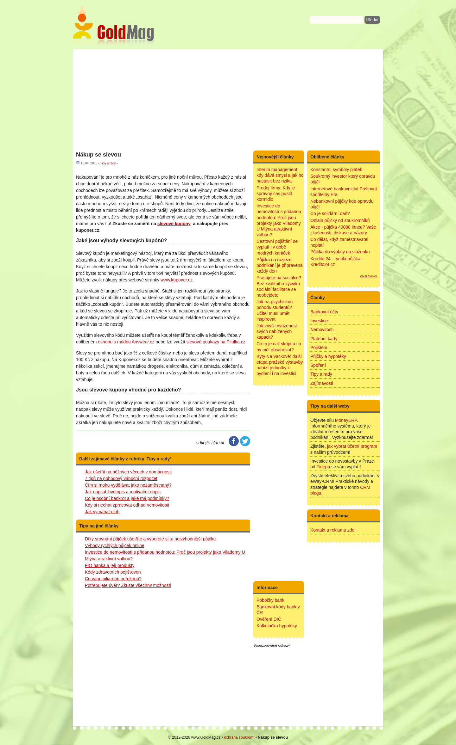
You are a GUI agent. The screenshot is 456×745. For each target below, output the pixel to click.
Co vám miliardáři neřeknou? (113, 578)
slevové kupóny (174, 223)
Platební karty (324, 338)
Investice (319, 320)
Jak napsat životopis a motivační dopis (123, 491)
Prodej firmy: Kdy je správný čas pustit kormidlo (275, 193)
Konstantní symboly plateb (336, 169)
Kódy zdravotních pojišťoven (113, 572)
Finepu (323, 466)
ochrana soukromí (239, 737)
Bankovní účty (324, 311)
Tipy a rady (108, 163)
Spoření (318, 365)
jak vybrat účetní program (352, 446)
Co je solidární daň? (330, 213)
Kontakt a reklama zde (332, 530)
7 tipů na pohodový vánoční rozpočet (121, 478)
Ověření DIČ (268, 619)
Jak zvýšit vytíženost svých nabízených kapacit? (276, 331)
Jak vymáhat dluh (102, 511)
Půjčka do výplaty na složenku (340, 251)
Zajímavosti (321, 383)
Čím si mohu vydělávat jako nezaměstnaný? (128, 485)
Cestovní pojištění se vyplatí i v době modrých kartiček (277, 247)
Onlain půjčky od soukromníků (340, 220)
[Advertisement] (228, 99)
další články (368, 276)
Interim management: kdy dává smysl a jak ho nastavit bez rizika (280, 175)
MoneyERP (346, 420)
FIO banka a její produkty (109, 565)
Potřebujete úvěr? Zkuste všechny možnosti (128, 585)
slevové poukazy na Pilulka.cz (216, 341)
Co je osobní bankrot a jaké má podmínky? (127, 498)
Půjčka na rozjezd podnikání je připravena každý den (279, 265)
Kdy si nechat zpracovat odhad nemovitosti (127, 505)
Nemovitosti (321, 329)
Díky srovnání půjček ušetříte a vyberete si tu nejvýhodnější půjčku (150, 538)
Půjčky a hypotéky (328, 356)
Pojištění (318, 347)
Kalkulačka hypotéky (276, 625)
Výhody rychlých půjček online (114, 545)
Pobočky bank (270, 600)
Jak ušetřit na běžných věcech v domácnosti (128, 471)
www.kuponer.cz (177, 279)
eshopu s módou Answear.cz (126, 341)
